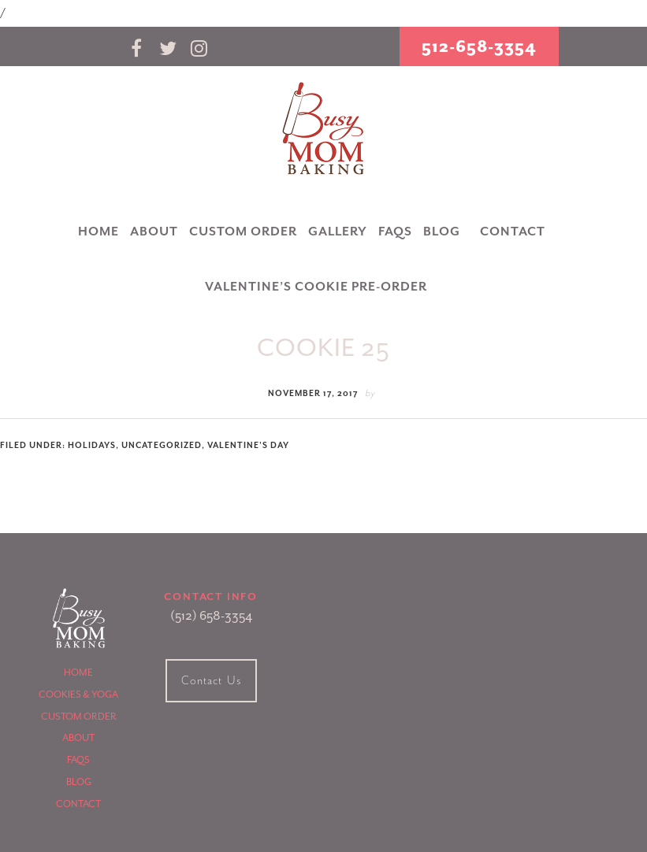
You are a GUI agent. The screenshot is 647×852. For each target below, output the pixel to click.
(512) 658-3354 (211, 616)
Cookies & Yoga (78, 694)
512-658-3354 (479, 46)
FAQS (78, 760)
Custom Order (79, 716)
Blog (78, 782)
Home (78, 672)
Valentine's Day (248, 445)
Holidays (92, 445)
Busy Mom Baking (324, 129)
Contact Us (211, 680)
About (78, 738)
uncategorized (161, 445)
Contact (78, 804)
